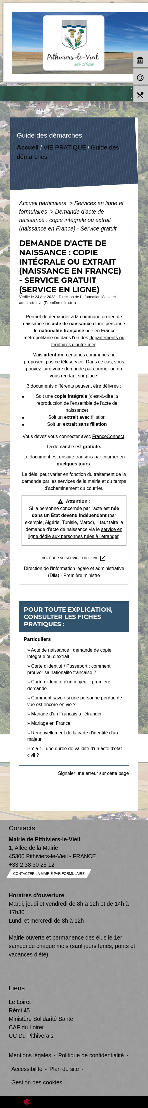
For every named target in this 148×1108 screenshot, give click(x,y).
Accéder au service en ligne (74, 558)
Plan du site (64, 1069)
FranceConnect (108, 436)
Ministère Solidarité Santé (41, 1019)
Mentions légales (30, 1055)
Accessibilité (27, 1069)
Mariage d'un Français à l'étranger (66, 713)
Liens (17, 988)
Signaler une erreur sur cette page (93, 773)
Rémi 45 (19, 1010)
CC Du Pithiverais (31, 1036)
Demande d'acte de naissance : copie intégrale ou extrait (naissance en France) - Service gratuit (67, 220)
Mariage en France (50, 723)
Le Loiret (20, 1002)
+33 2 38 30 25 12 (32, 864)
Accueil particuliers (43, 203)
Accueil (28, 147)
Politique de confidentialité (91, 1055)
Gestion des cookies (36, 1082)
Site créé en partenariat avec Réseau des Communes (74, 1102)
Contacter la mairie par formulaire (49, 874)
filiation (98, 417)
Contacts (22, 828)
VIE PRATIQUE (64, 147)
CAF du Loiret (26, 1027)
